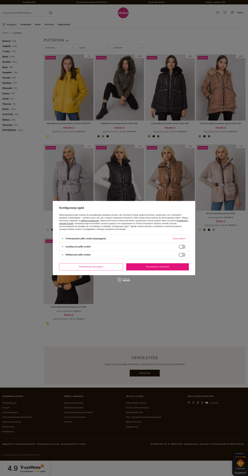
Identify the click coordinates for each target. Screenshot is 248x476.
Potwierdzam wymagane (91, 266)
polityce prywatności (90, 220)
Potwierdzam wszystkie (157, 266)
